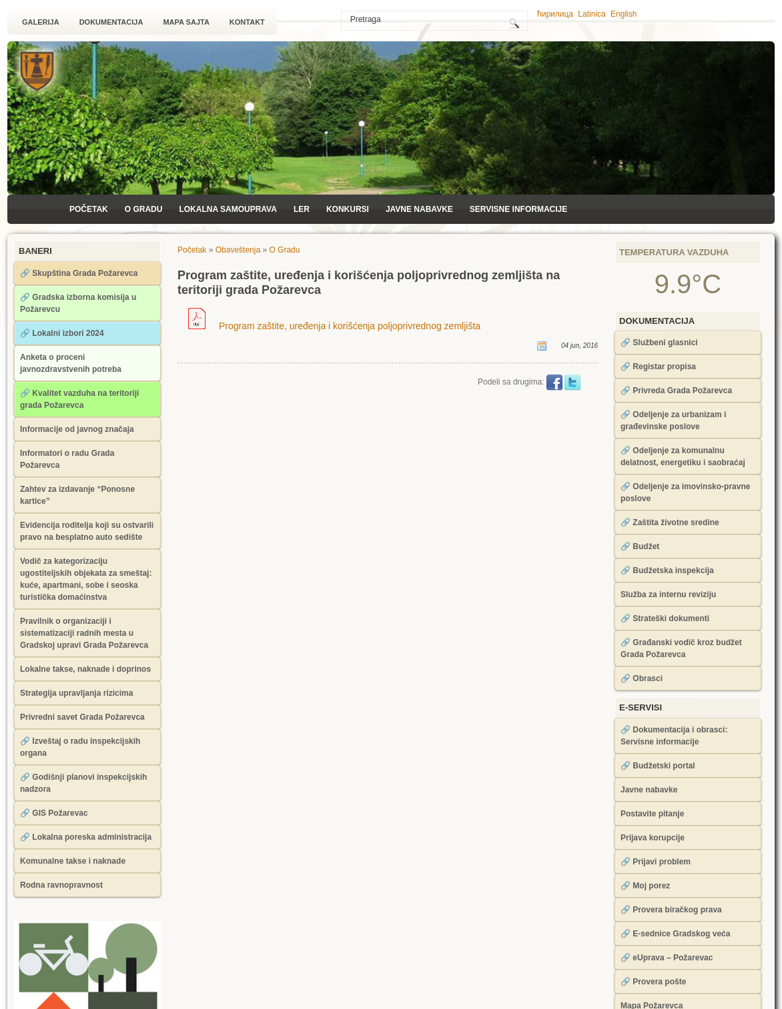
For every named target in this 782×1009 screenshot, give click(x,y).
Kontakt (247, 22)
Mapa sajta (186, 22)
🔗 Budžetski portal (658, 765)
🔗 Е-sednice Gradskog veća (675, 933)
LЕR (302, 209)
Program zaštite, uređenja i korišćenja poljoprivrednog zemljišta (334, 326)
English (624, 14)
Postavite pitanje (652, 813)
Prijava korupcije (653, 837)
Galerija (40, 22)
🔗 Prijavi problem (656, 861)
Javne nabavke (419, 209)
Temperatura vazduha (674, 252)
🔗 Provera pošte (653, 981)
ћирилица (555, 14)
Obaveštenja (238, 250)
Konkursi (347, 209)
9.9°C (688, 284)
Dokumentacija (111, 22)
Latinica (591, 14)
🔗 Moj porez (645, 885)
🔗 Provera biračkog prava (671, 909)
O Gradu (144, 209)
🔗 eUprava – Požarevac (667, 957)
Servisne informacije (518, 209)
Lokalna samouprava (227, 209)
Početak (88, 209)
